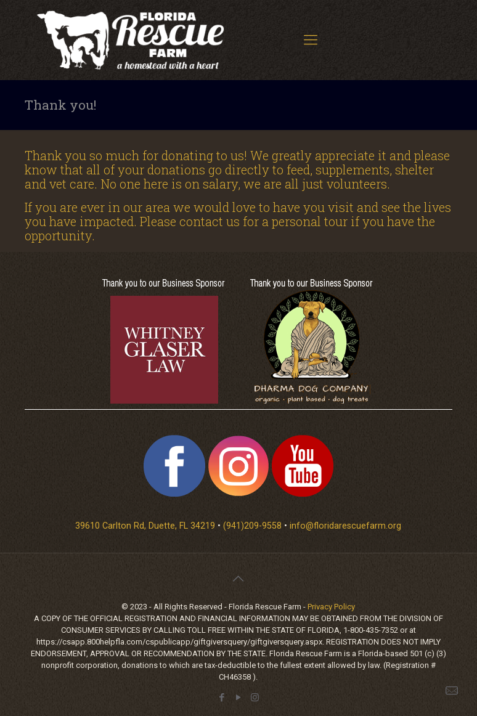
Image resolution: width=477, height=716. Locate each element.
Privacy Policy (331, 606)
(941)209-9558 (252, 526)
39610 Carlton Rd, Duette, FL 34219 (145, 526)
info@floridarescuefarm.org (345, 526)
